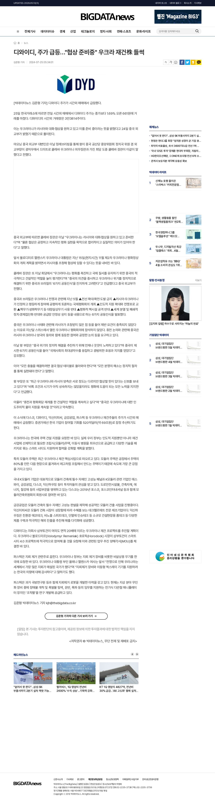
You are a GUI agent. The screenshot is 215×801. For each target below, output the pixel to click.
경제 (62, 31)
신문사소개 (58, 779)
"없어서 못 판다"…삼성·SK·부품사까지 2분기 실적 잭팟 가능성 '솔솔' (32, 689)
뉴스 (26, 43)
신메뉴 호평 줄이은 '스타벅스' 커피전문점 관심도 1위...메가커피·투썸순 (167, 183)
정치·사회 (106, 31)
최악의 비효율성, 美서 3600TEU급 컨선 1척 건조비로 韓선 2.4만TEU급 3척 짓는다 (176, 145)
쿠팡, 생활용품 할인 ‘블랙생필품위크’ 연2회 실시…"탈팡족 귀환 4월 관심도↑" (168, 220)
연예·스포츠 (124, 31)
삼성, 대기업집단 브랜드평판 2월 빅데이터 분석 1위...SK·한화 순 (169, 389)
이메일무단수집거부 (130, 779)
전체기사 (30, 31)
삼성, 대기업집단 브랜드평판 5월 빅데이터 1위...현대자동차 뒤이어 (169, 346)
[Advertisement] (32, 195)
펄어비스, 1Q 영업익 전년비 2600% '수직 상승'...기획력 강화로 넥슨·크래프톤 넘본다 (76, 689)
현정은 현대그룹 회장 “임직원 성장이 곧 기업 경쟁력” (176, 140)
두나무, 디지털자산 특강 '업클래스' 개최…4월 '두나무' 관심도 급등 (168, 249)
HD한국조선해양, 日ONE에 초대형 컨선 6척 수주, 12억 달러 (176, 156)
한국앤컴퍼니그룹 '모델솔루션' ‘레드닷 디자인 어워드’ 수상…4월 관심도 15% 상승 (169, 234)
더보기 (198, 280)
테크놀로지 (88, 31)
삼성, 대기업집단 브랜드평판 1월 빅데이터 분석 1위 (169, 423)
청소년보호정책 (112, 779)
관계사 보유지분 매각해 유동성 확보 (169, 161)
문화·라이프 (143, 31)
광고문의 (80, 779)
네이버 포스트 (161, 3)
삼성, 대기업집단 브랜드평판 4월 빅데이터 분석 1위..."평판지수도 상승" (169, 360)
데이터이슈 (47, 31)
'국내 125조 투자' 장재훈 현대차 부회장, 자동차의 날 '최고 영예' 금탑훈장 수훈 (176, 151)
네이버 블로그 (175, 3)
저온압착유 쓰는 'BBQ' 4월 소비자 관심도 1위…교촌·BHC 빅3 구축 (169, 263)
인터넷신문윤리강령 (150, 779)
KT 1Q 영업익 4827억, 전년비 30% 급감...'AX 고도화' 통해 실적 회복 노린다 (117, 689)
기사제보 (197, 3)
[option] (35, 677)
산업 (73, 31)
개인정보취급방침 (95, 779)
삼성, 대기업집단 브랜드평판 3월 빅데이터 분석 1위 (169, 374)
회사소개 (187, 3)
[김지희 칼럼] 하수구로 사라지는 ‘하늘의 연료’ (174, 323)
